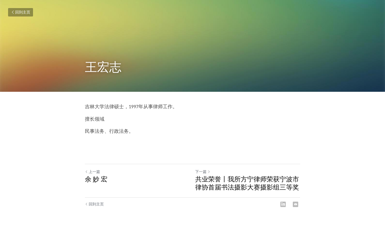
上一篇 (92, 172)
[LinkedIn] (283, 204)
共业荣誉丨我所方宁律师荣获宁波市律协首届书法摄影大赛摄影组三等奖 (247, 183)
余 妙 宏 (96, 179)
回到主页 (20, 12)
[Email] (295, 204)
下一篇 (202, 172)
